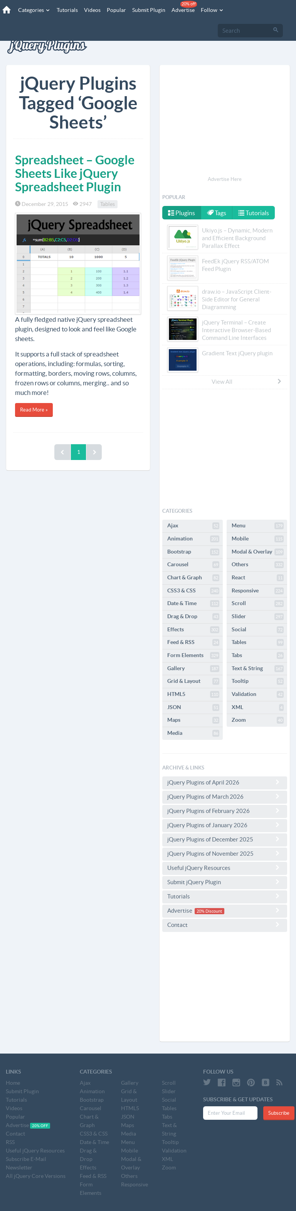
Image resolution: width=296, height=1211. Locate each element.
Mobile (258, 538)
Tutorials (66, 10)
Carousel (193, 564)
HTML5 (193, 694)
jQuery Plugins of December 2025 (224, 839)
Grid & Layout (193, 681)
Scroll (258, 603)
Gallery (193, 668)
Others (258, 564)
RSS (10, 1142)
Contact (224, 924)
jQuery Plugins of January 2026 (224, 824)
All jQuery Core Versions (36, 1176)
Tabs (258, 655)
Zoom (258, 720)
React (258, 577)
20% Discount (209, 911)
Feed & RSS (193, 642)
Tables (107, 204)
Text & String (258, 668)
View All (247, 381)
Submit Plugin (148, 10)
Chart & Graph (193, 577)
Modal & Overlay (258, 552)
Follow (212, 10)
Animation (193, 538)
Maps (193, 720)
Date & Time (193, 603)
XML (258, 707)
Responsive (258, 590)
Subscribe (278, 1113)
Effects (193, 629)
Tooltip (258, 681)
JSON (193, 707)
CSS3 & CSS (193, 590)
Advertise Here (225, 179)
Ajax (193, 525)
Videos (92, 10)
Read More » (34, 410)
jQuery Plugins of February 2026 (224, 810)
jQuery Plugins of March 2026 (224, 796)
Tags (217, 212)
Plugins (181, 212)
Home (13, 1083)
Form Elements (193, 655)
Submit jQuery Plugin (224, 881)
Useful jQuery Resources (224, 867)
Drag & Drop (193, 616)
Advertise (184, 7)
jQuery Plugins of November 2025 (224, 853)
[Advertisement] (224, 122)
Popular (116, 10)
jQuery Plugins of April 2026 (224, 782)
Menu (258, 525)
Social (258, 629)
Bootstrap (193, 552)
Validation (258, 694)
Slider (258, 616)
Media (193, 733)
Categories (34, 10)
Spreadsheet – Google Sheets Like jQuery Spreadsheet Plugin (75, 173)
